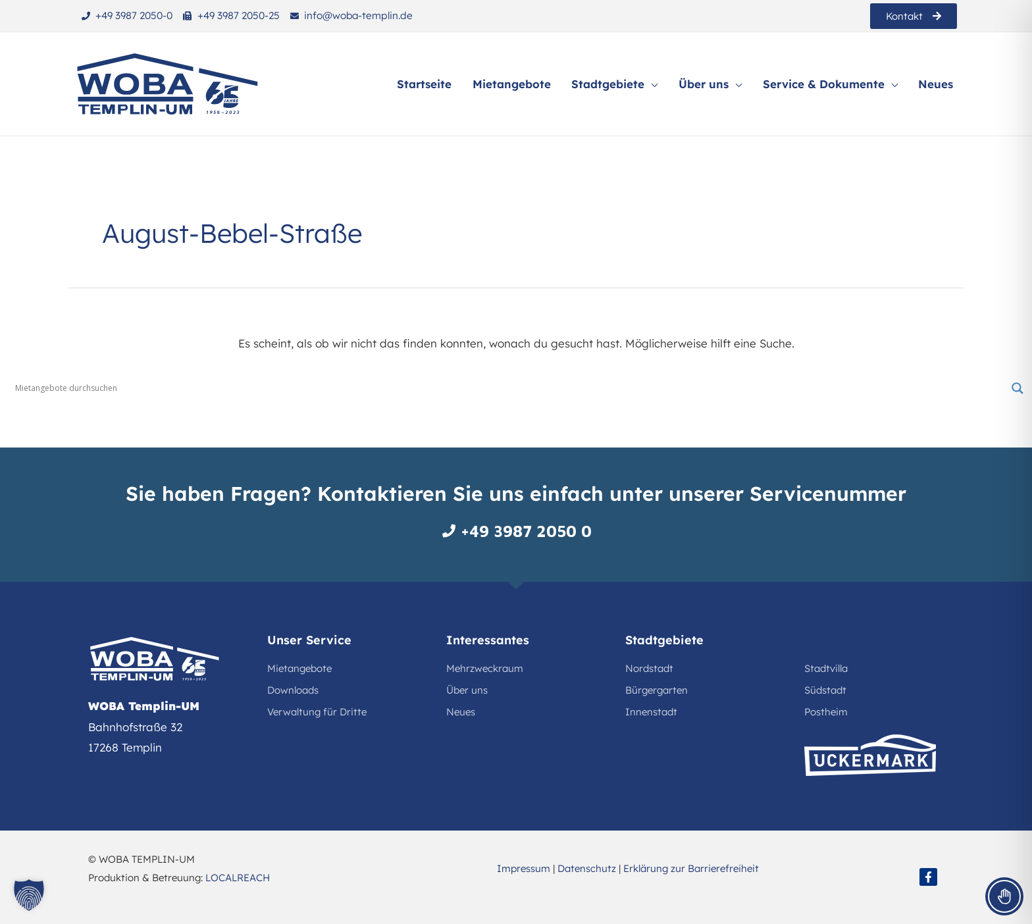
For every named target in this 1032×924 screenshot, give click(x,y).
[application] (654, 84)
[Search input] (510, 388)
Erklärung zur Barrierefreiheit (691, 868)
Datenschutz (586, 868)
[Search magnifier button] (1017, 388)
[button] (29, 895)
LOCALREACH (237, 877)
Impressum (523, 868)
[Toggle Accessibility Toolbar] (1004, 896)
